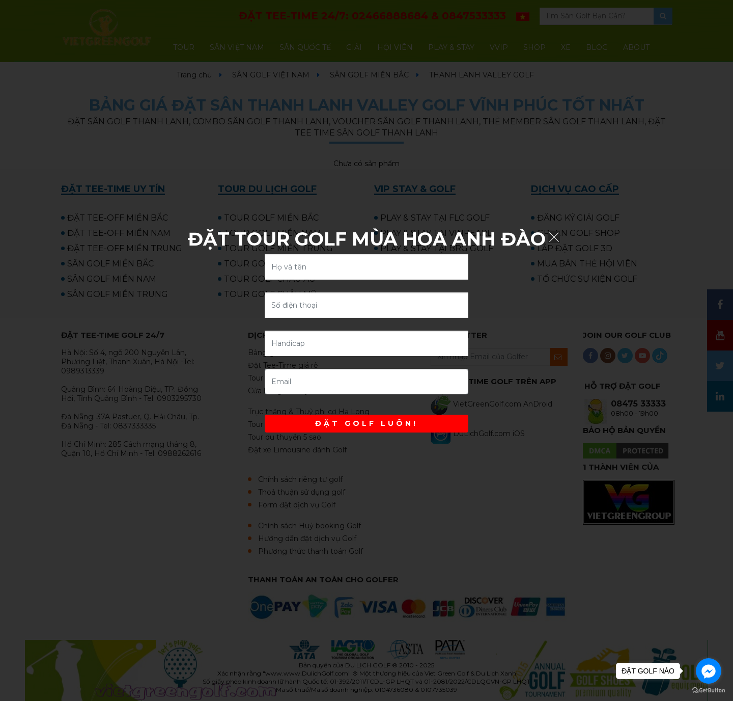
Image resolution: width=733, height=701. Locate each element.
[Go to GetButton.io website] (708, 690)
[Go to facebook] (708, 671)
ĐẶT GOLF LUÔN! (366, 423)
